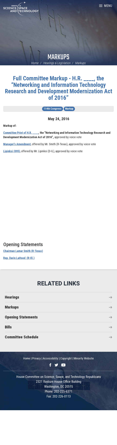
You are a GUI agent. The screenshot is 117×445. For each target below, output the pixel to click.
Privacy (36, 358)
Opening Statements (21, 317)
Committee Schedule (21, 337)
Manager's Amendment (17, 144)
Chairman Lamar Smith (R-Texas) (23, 251)
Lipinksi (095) (11, 151)
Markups (58, 57)
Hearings (12, 297)
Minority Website (84, 358)
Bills (8, 327)
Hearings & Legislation (57, 63)
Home (35, 63)
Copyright (66, 358)
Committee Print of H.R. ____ (20, 132)
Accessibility (50, 358)
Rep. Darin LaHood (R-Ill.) (18, 258)
